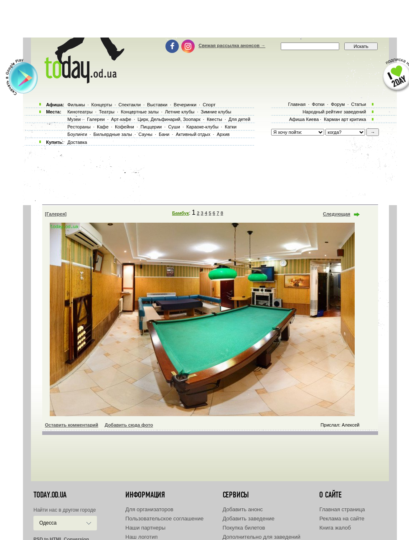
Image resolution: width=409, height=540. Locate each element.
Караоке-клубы (202, 126)
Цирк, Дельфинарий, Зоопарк (168, 119)
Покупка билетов (244, 528)
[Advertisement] (205, 19)
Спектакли (129, 104)
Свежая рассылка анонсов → (231, 45)
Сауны (145, 134)
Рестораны (79, 126)
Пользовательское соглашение (164, 518)
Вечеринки (185, 104)
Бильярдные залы (113, 134)
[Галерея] (56, 213)
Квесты (214, 119)
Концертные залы (139, 111)
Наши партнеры (145, 528)
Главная (296, 104)
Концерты (101, 104)
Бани (164, 134)
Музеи (74, 119)
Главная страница (342, 509)
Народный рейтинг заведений (334, 111)
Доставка (77, 142)
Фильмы (76, 104)
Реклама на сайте (341, 518)
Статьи (358, 104)
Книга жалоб (335, 528)
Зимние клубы (216, 111)
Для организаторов (149, 509)
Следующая (336, 213)
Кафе (103, 126)
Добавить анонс (243, 509)
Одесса (47, 523)
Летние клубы (180, 111)
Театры (106, 111)
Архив (223, 134)
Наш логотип (141, 537)
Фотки (318, 104)
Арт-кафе (121, 119)
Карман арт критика (345, 119)
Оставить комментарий (72, 424)
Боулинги (77, 134)
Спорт (209, 104)
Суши (174, 126)
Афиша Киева (304, 119)
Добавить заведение (248, 518)
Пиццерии (151, 126)
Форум (338, 104)
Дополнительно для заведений (261, 537)
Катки (230, 126)
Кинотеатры (79, 111)
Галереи (95, 119)
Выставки (157, 104)
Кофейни (124, 126)
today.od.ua (49, 495)
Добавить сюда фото (128, 424)
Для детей (239, 119)
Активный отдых (193, 134)
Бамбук (180, 213)
